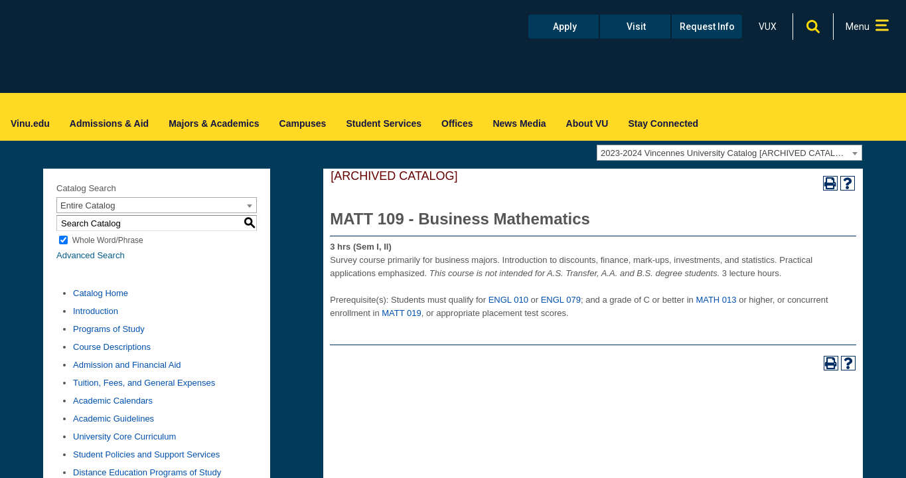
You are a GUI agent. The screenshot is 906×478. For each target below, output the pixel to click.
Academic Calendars (113, 401)
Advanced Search (90, 255)
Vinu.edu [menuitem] (30, 123)
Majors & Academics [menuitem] (214, 123)
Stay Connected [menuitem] (663, 123)
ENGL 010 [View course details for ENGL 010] (508, 300)
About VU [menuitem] (587, 123)
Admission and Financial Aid (127, 365)
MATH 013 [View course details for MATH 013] (716, 300)
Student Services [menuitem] (383, 123)
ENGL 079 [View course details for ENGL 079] (561, 300)
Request (707, 26)
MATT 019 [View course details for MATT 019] (401, 313)
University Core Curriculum (124, 436)
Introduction (95, 311)
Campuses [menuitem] (303, 123)
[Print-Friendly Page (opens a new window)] (830, 183)
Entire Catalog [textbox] (87, 205)
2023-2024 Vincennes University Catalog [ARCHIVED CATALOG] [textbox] (726, 153)
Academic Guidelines (113, 419)
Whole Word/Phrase (107, 240)
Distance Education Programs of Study (147, 472)
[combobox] (729, 153)
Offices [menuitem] (457, 123)
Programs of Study (109, 329)
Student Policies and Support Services (146, 454)
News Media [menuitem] (519, 123)
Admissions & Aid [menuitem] (109, 123)
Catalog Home (100, 293)
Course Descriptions (112, 347)
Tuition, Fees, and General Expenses (144, 383)
